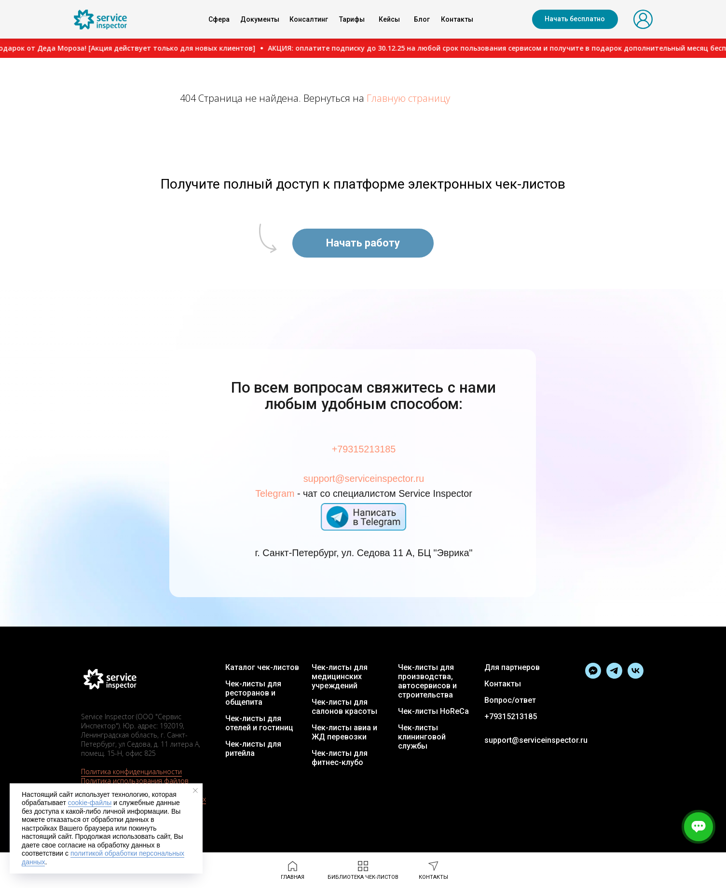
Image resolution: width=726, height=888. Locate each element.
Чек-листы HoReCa (433, 711)
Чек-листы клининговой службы (422, 737)
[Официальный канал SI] (614, 676)
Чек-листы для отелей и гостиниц (259, 723)
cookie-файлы (90, 802)
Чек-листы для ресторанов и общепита (253, 693)
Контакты (502, 683)
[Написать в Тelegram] (593, 676)
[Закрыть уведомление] (195, 790)
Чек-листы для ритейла (253, 748)
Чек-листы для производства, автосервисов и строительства (427, 681)
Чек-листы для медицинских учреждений (340, 676)
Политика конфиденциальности (131, 771)
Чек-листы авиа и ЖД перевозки (344, 732)
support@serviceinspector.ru (363, 480)
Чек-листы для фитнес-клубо (340, 758)
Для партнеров (512, 667)
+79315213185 (363, 452)
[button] (575, 19)
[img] (100, 19)
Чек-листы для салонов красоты (344, 706)
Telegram (280, 494)
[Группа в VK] (636, 676)
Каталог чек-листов (262, 667)
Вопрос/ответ (510, 700)
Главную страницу (408, 98)
